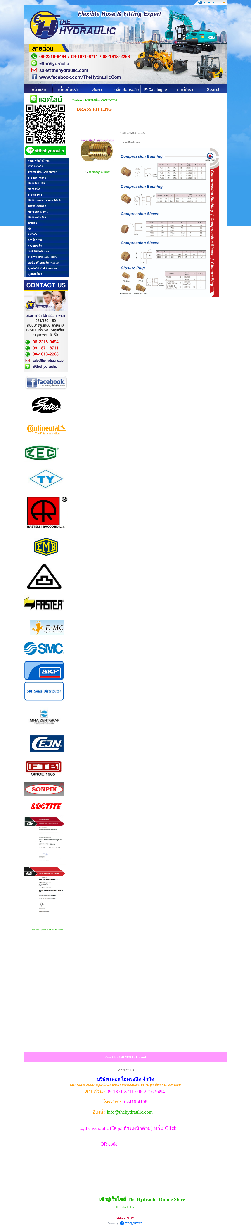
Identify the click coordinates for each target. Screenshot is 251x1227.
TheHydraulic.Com (125, 1206)
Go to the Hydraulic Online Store (46, 929)
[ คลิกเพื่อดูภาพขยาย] (97, 172)
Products (77, 100)
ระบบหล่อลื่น (92, 100)
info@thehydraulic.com (130, 1112)
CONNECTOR (109, 100)
